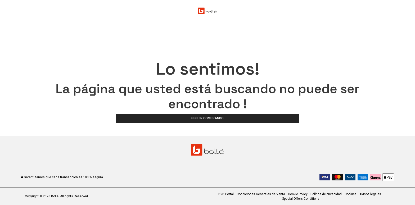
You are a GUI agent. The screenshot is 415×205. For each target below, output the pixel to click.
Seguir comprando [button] (207, 118)
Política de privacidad (326, 194)
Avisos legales (370, 194)
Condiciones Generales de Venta (261, 194)
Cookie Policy (298, 194)
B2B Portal (226, 194)
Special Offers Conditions (300, 199)
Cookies (351, 194)
